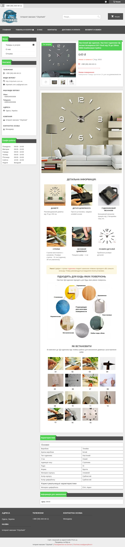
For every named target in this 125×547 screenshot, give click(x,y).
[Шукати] (98, 17)
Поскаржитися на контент (63, 544)
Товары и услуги (24, 30)
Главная (7, 30)
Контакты (52, 30)
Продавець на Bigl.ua (62, 542)
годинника (72, 268)
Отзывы (9, 54)
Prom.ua (74, 540)
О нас (40, 30)
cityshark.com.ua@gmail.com (16, 85)
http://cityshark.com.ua (14, 81)
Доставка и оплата (71, 30)
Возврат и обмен (93, 30)
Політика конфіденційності (82, 544)
